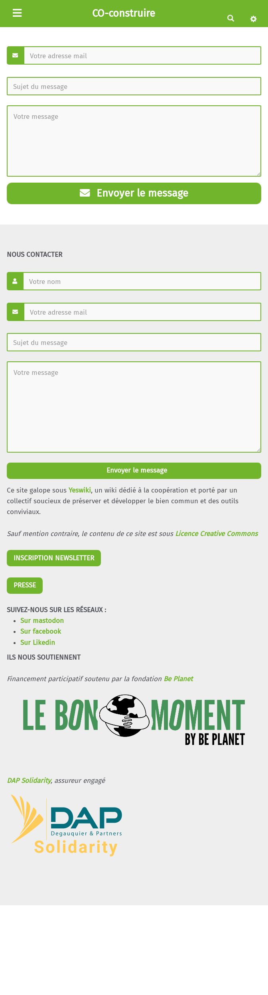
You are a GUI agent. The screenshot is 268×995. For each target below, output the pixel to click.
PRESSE (25, 585)
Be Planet (178, 679)
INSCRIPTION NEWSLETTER (54, 558)
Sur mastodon (42, 621)
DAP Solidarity (29, 780)
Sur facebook (40, 631)
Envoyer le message (134, 193)
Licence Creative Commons (216, 534)
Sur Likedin (37, 642)
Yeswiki (80, 490)
